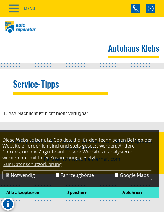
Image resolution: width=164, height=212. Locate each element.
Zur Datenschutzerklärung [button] (32, 164)
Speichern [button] (77, 192)
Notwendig (20, 175)
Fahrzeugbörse (75, 175)
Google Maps (132, 175)
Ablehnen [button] (132, 192)
